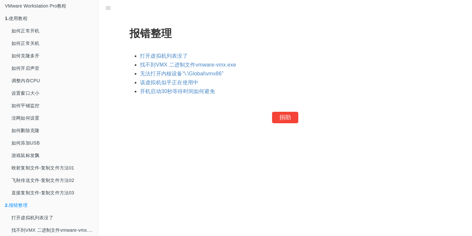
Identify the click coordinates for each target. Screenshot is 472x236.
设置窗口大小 (25, 93)
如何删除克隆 (25, 130)
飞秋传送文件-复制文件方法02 (42, 180)
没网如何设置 (25, 118)
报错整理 (16, 205)
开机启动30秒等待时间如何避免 (177, 91)
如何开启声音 (25, 68)
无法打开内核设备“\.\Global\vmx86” (182, 73)
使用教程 (16, 18)
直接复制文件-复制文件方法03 (42, 192)
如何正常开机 (25, 30)
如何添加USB (25, 143)
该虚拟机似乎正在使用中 (169, 82)
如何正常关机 (25, 43)
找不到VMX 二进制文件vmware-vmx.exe (188, 65)
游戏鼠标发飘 (25, 155)
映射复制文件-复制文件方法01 (42, 167)
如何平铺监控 (25, 105)
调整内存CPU (25, 80)
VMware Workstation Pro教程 (35, 6)
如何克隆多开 (25, 55)
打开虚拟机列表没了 (32, 217)
